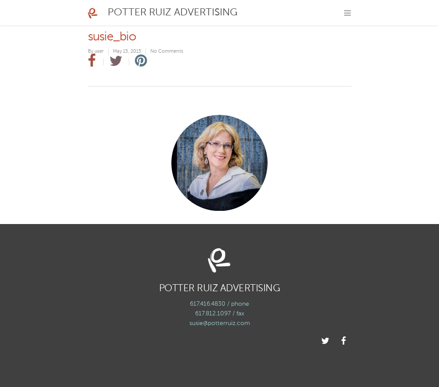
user (99, 51)
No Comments (166, 51)
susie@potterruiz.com (219, 323)
